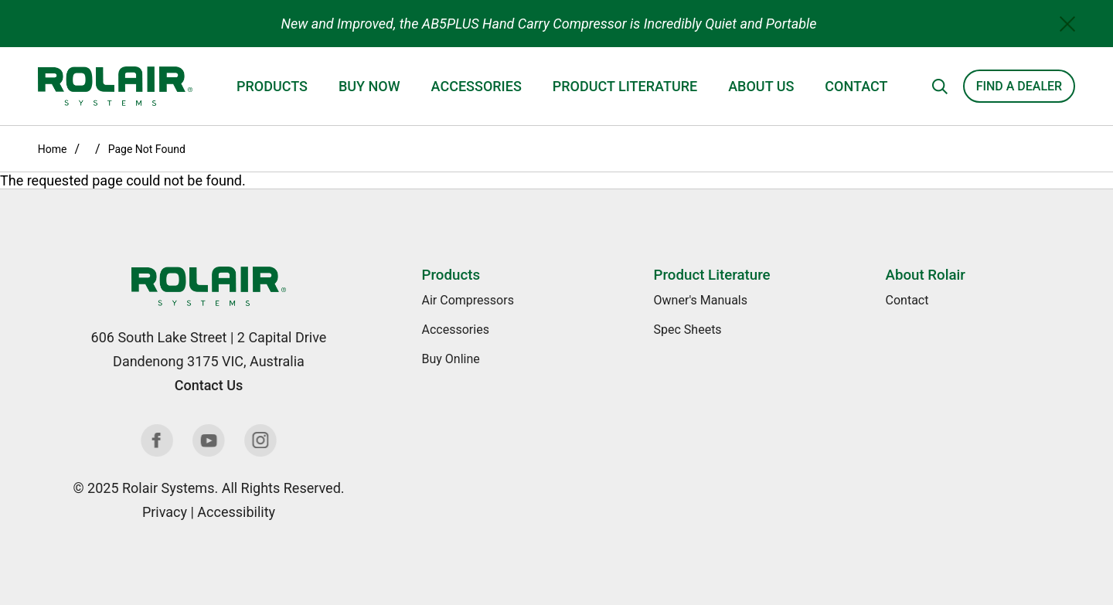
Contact (856, 86)
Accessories (476, 86)
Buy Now (369, 86)
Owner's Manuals (700, 300)
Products (272, 86)
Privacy (164, 512)
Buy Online (451, 359)
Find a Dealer (1019, 86)
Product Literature (625, 86)
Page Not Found (147, 149)
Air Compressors (468, 300)
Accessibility (236, 512)
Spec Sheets (688, 329)
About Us (761, 86)
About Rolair (925, 275)
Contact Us (209, 385)
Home (52, 149)
